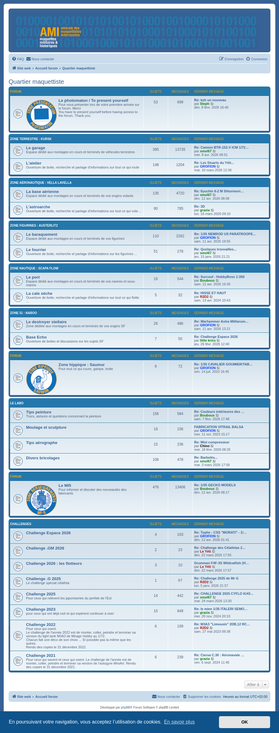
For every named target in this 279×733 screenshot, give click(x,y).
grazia (205, 210)
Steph (204, 104)
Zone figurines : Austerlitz (34, 225)
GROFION (208, 166)
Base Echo (36, 337)
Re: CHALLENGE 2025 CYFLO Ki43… (224, 593)
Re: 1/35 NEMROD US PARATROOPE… (225, 234)
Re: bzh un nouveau (210, 100)
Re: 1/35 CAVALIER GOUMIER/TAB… (223, 364)
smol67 (206, 151)
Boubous (207, 280)
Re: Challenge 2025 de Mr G (216, 578)
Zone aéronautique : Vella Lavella (41, 182)
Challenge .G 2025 (43, 578)
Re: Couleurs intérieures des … (219, 411)
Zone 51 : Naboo (23, 313)
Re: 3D (199, 206)
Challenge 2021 (40, 655)
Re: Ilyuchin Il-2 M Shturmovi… (219, 191)
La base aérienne (42, 191)
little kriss (208, 340)
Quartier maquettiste (36, 81)
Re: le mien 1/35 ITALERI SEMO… (221, 609)
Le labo (17, 403)
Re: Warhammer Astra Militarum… (221, 321)
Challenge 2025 (40, 594)
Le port (33, 277)
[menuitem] (18, 59)
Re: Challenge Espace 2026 (216, 337)
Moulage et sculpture (46, 427)
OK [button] (244, 722)
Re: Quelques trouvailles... (215, 249)
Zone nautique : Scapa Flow (34, 268)
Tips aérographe (41, 442)
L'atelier (33, 163)
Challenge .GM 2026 (45, 548)
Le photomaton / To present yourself (93, 100)
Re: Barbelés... (205, 457)
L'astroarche (38, 207)
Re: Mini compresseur (211, 442)
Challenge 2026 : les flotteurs (54, 563)
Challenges (20, 524)
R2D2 (204, 296)
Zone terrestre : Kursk (31, 139)
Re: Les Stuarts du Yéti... (214, 163)
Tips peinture (38, 412)
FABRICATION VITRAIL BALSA (218, 427)
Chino (204, 446)
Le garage (35, 148)
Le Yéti (205, 551)
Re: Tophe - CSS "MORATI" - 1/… (220, 532)
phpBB (125, 707)
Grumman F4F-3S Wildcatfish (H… (221, 563)
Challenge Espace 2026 (48, 533)
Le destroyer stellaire (46, 322)
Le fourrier (36, 249)
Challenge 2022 (40, 624)
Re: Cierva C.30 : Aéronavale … (219, 655)
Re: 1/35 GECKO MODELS (215, 485)
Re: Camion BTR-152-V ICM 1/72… (221, 147)
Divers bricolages (43, 458)
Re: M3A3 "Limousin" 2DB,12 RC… (222, 624)
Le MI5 (64, 485)
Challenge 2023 (40, 609)
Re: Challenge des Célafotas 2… (220, 548)
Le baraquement (41, 234)
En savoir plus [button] (179, 721)
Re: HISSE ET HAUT (210, 293)
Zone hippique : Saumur (81, 364)
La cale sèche (39, 293)
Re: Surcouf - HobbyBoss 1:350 (219, 277)
